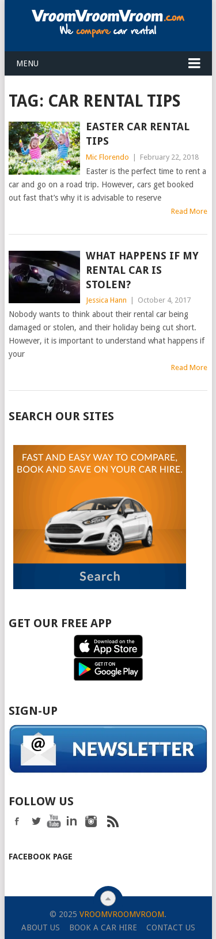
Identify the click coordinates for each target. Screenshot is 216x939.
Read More (189, 211)
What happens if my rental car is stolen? (142, 270)
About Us (40, 926)
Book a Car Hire (103, 926)
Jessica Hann (106, 300)
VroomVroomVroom (121, 913)
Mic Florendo (107, 157)
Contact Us (170, 926)
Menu (27, 63)
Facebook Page (41, 855)
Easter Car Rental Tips (138, 133)
